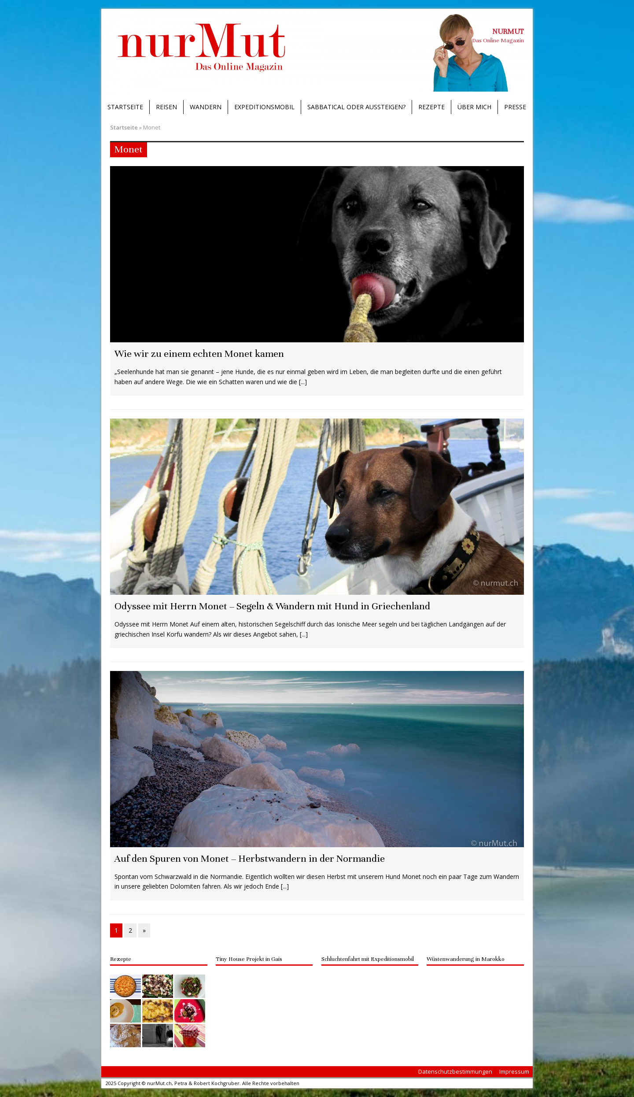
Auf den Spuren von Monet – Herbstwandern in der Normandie (249, 858)
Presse (515, 107)
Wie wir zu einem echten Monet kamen (199, 353)
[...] (303, 382)
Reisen (166, 107)
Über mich (474, 107)
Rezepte (431, 107)
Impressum (514, 1071)
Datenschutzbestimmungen (455, 1071)
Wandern (205, 107)
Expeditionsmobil (264, 107)
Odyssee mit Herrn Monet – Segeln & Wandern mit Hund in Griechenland (272, 606)
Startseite (125, 107)
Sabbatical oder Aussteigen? (356, 107)
